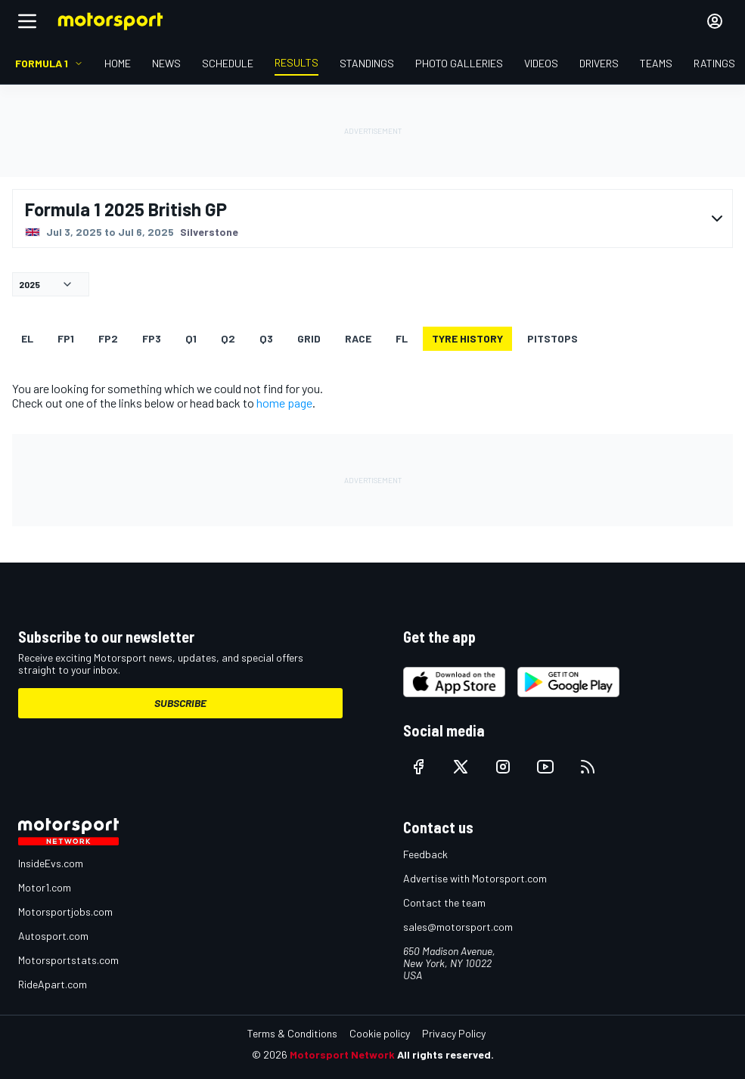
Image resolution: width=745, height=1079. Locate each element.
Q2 (228, 338)
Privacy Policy (454, 1033)
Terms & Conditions (292, 1033)
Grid (309, 338)
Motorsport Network (342, 1054)
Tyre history (467, 338)
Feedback (425, 854)
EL (27, 338)
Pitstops (552, 338)
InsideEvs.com (50, 863)
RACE (358, 338)
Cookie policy (379, 1033)
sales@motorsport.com (458, 926)
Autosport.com (53, 935)
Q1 (191, 338)
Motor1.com (44, 887)
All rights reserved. (445, 1054)
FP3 (151, 338)
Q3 (266, 338)
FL (402, 338)
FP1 (65, 338)
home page (284, 402)
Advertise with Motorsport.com (475, 878)
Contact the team (444, 902)
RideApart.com (52, 984)
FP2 (108, 338)
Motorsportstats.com (68, 959)
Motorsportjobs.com (65, 911)
